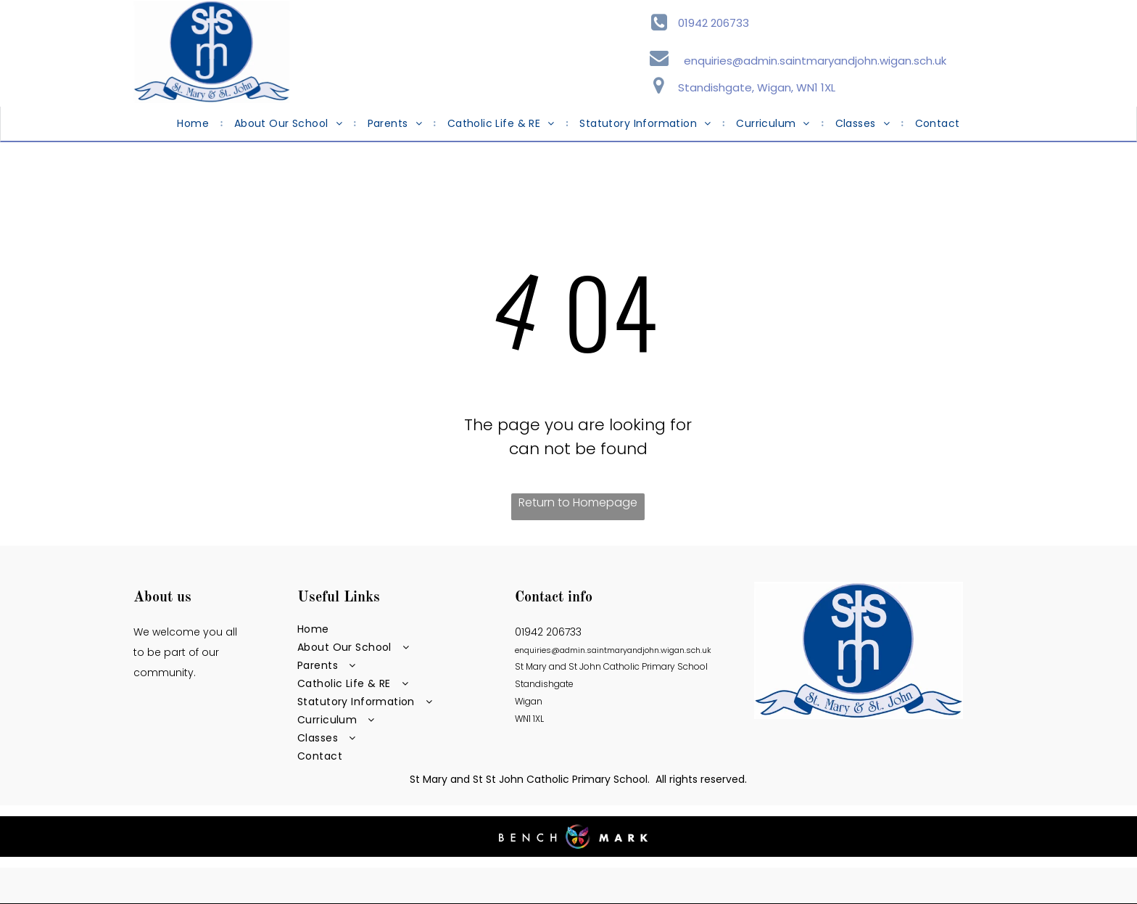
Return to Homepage (577, 502)
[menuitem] (194, 123)
